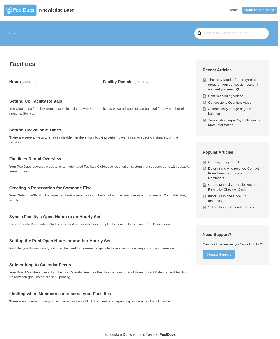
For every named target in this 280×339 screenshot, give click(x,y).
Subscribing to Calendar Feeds (40, 265)
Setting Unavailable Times (35, 130)
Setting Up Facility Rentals (35, 101)
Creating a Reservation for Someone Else (50, 188)
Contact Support (219, 254)
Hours (15, 81)
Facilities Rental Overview (35, 158)
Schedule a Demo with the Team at (140, 334)
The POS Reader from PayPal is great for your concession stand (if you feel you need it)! (233, 84)
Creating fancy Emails (224, 162)
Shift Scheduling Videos (225, 96)
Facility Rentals (117, 81)
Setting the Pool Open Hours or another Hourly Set (60, 240)
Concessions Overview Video (229, 102)
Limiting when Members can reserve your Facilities (60, 293)
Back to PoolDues (259, 10)
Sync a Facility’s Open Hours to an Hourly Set (54, 216)
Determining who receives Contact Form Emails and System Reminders (233, 173)
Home (233, 10)
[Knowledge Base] (38, 10)
